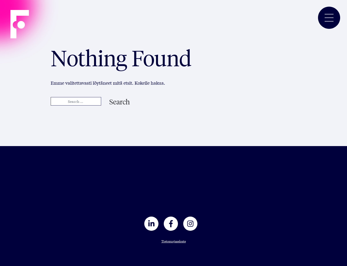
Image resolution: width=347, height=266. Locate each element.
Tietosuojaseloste (173, 241)
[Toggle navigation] (329, 18)
